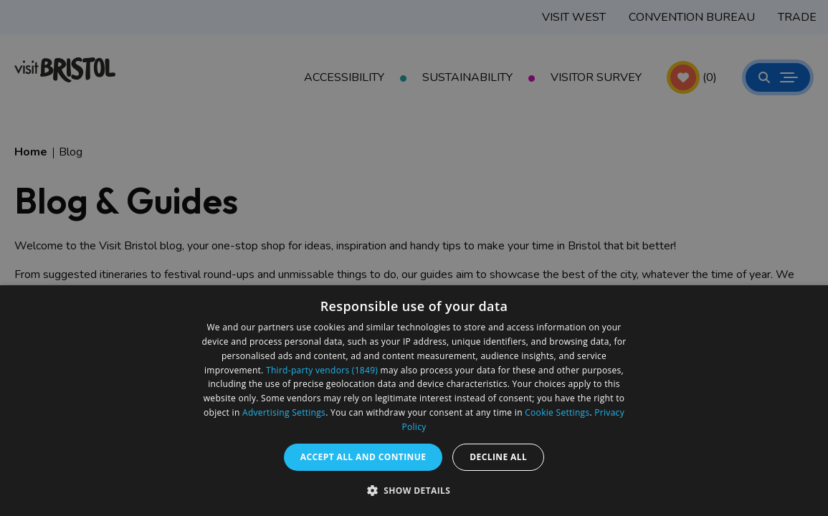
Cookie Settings (557, 412)
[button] (414, 490)
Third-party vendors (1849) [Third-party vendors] (322, 370)
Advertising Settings (283, 412)
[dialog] (414, 400)
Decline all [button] (498, 457)
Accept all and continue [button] (363, 457)
